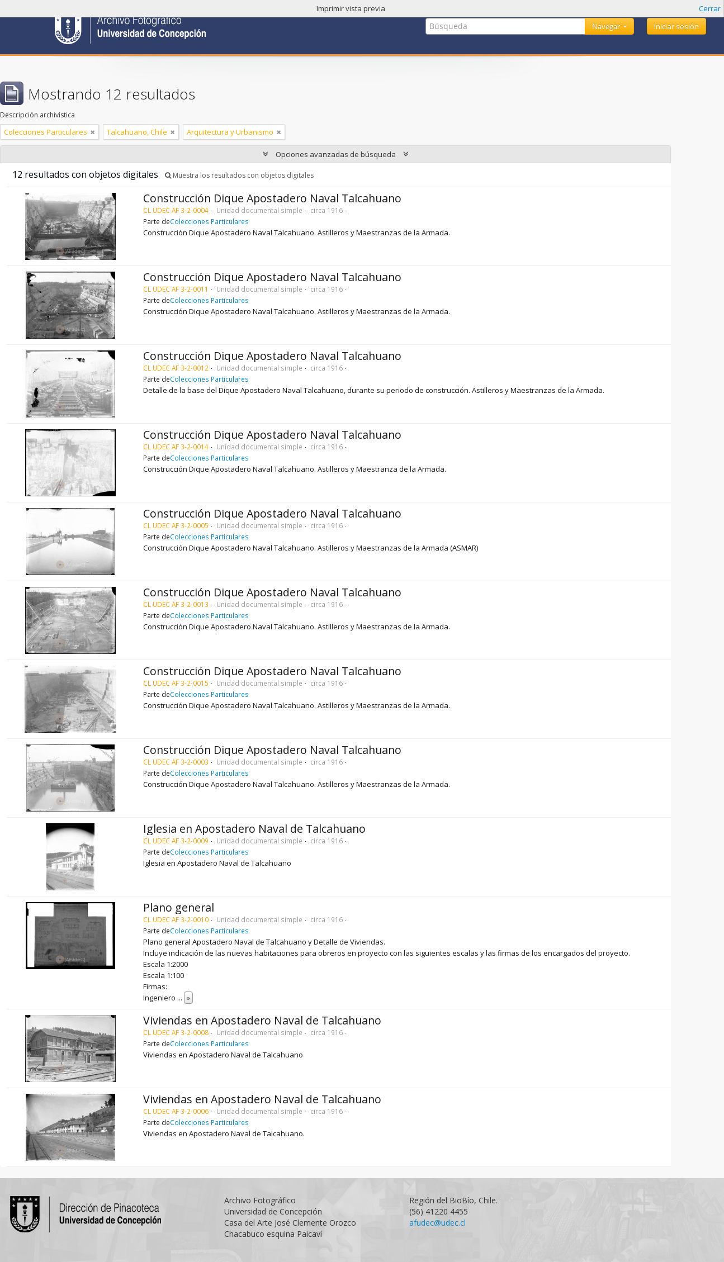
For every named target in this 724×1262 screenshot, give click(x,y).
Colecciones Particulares (209, 221)
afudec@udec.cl (437, 1222)
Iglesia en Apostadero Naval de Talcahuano (254, 828)
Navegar (607, 26)
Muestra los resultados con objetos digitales (239, 175)
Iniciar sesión (676, 26)
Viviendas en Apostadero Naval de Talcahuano (262, 1020)
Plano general (178, 907)
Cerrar (710, 8)
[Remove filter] (93, 131)
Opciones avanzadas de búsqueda (336, 154)
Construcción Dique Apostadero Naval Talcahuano (272, 198)
